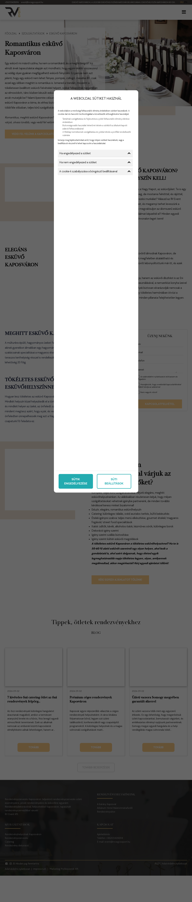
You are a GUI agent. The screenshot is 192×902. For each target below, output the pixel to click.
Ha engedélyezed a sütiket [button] (94, 153)
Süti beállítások (114, 481)
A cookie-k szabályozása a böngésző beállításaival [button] (94, 171)
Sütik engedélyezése (75, 481)
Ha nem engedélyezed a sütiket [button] (94, 162)
